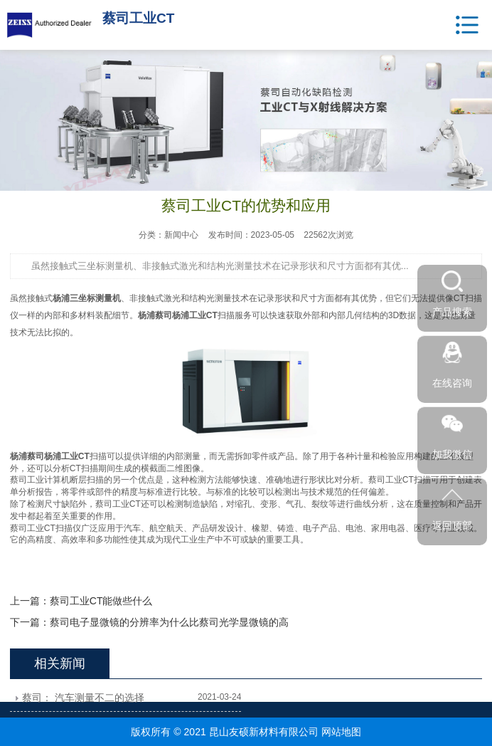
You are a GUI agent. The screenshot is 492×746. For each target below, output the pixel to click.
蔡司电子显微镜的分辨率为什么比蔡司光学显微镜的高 (169, 622)
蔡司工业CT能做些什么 (101, 600)
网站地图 (341, 731)
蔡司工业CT (118, 504)
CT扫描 (84, 468)
